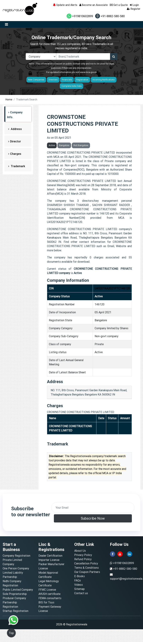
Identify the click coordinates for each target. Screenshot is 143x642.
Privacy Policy (83, 555)
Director (15, 141)
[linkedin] (129, 553)
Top (11, 633)
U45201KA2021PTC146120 (112, 288)
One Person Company (16, 568)
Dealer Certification (50, 555)
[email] (93, 507)
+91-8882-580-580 (110, 16)
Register (133, 8)
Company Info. (15, 115)
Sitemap (79, 589)
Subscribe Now (93, 518)
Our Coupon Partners (87, 572)
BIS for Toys (46, 602)
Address (16, 129)
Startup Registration (15, 611)
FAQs (77, 580)
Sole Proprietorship (15, 594)
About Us (80, 550)
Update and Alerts (65, 5)
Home (8, 99)
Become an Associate (93, 5)
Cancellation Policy (86, 563)
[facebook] (112, 553)
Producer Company (14, 598)
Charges (15, 153)
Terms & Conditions (86, 567)
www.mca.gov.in (88, 72)
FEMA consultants (49, 598)
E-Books (79, 576)
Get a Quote (119, 5)
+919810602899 (80, 16)
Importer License (48, 560)
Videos (78, 584)
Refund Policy (83, 559)
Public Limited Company (18, 589)
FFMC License (47, 589)
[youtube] (120, 553)
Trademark (17, 166)
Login (134, 5)
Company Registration (16, 555)
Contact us (81, 593)
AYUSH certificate (49, 594)
